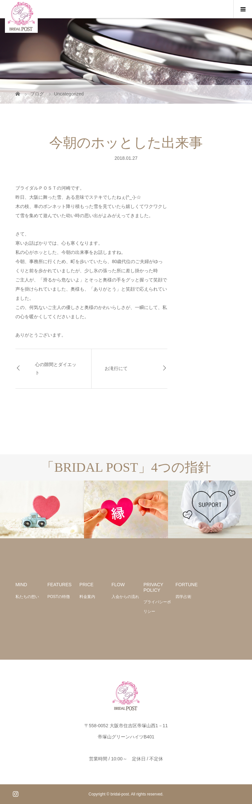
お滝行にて (116, 368)
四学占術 (183, 596)
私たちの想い (27, 596)
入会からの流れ (125, 596)
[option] (42, 510)
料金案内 (87, 596)
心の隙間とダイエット (55, 368)
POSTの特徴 (59, 596)
